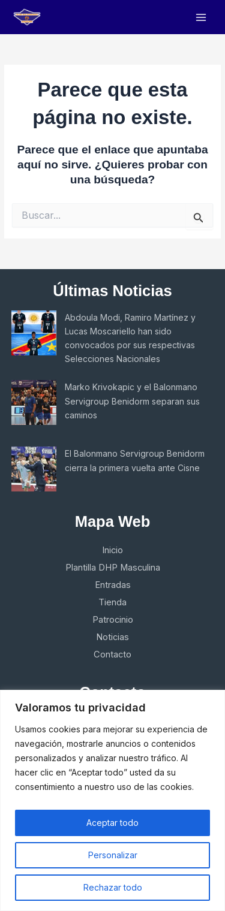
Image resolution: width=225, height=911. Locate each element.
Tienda (112, 602)
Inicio (112, 550)
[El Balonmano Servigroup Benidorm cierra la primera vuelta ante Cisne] (33, 469)
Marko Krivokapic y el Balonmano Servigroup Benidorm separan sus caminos (132, 401)
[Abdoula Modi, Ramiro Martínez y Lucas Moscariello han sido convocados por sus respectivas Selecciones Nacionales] (33, 332)
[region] (112, 800)
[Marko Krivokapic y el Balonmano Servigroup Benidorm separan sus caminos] (33, 402)
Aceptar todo (112, 823)
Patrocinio (112, 619)
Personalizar (112, 855)
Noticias (112, 637)
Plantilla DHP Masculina (112, 567)
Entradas (113, 585)
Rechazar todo (112, 887)
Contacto (112, 654)
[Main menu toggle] (201, 17)
